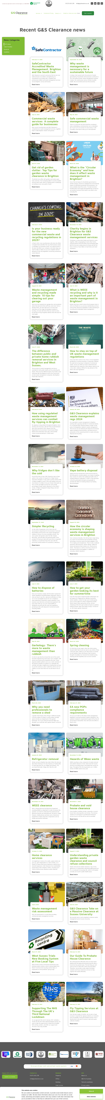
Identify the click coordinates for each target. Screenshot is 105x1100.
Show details (86, 1096)
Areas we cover (73, 13)
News (78, 13)
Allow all (91, 1078)
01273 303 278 (69, 3)
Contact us (65, 13)
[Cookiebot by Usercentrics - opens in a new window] (10, 1097)
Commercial (47, 13)
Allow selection (91, 1084)
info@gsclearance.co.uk (82, 3)
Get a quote (88, 13)
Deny (91, 1089)
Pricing (51, 13)
